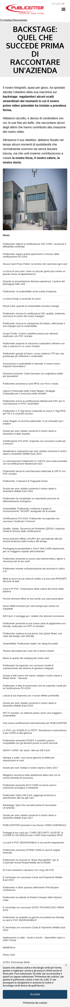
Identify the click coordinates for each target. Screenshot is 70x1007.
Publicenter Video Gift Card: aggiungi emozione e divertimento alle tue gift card (29, 796)
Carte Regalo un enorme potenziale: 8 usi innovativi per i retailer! (33, 422)
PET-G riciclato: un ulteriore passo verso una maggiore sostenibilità (32, 714)
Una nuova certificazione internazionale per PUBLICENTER (35, 723)
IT (63, 4)
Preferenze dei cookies (35, 1003)
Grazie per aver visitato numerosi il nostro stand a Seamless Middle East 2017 (29, 816)
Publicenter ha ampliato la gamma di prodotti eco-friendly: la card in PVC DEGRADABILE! (34, 918)
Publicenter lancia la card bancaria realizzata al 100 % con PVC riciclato (34, 472)
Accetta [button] (35, 994)
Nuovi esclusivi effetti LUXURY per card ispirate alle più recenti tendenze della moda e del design (32, 540)
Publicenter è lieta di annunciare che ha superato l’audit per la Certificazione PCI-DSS (35, 687)
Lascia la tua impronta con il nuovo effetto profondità (31, 695)
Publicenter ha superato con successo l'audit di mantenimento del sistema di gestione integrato (28, 666)
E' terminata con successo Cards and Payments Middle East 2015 (32, 878)
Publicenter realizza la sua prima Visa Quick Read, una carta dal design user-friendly (32, 634)
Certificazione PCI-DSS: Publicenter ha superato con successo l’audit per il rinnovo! (31, 519)
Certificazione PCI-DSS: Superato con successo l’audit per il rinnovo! (34, 442)
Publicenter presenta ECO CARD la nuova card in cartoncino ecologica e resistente (29, 786)
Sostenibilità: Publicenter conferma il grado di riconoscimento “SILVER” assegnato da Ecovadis (29, 510)
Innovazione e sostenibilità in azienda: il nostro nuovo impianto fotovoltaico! (31, 365)
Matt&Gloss (9, 947)
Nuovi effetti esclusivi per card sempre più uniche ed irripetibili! (31, 607)
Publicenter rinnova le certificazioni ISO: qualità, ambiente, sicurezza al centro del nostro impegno (34, 315)
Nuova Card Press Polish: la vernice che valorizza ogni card (35, 264)
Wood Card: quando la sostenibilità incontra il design (31, 306)
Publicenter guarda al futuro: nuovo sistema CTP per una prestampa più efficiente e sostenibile (33, 355)
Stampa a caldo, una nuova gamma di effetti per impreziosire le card (29, 759)
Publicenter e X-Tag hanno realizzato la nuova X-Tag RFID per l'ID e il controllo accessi (34, 412)
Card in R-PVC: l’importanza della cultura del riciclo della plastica (33, 590)
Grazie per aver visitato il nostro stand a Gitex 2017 (30, 767)
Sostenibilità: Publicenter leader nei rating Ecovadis (30, 643)
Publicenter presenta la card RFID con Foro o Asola (30, 383)
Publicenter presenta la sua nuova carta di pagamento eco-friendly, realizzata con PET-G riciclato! (34, 624)
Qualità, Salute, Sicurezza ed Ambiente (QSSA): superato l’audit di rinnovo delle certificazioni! (34, 530)
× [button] (66, 965)
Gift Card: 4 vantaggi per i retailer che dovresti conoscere (33, 616)
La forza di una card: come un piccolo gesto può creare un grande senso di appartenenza (34, 272)
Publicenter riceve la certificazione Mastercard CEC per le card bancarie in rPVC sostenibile (34, 402)
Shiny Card (9, 954)
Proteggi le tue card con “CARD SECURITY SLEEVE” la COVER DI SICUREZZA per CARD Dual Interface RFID (33, 834)
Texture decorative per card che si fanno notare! (28, 650)
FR (53, 4)
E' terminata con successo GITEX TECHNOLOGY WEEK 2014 (33, 908)
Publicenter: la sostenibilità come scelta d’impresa (29, 291)
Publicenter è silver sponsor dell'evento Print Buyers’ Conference (31, 888)
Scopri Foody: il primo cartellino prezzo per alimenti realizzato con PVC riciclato (30, 335)
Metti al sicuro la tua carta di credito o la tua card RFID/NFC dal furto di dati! (35, 580)
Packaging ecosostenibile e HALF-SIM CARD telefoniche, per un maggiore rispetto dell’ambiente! (34, 550)
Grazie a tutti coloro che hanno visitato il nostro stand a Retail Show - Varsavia (32, 677)
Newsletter (20, 20)
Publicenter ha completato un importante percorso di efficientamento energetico (31, 499)
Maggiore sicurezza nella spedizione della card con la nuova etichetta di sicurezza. (31, 776)
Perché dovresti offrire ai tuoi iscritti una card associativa (33, 598)
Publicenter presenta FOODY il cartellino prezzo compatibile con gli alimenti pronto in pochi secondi (30, 741)
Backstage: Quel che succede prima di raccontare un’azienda (29, 806)
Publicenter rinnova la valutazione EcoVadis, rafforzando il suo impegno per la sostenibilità (34, 324)
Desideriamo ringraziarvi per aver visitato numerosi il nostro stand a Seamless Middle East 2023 (35, 452)
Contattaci (6, 20)
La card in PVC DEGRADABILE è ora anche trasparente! (33, 842)
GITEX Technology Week (16, 962)
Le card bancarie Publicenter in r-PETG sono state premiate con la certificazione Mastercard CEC (35, 462)
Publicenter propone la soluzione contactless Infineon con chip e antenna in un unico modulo (34, 344)
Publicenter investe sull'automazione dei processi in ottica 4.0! (34, 570)
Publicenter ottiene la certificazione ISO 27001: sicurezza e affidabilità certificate (34, 245)
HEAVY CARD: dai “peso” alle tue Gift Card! (26, 750)
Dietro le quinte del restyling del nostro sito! (26, 658)
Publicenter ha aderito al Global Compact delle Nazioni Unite (32, 898)
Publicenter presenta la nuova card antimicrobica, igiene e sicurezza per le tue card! (34, 560)
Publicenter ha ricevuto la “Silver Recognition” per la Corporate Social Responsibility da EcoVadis (31, 861)
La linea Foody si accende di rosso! (22, 298)
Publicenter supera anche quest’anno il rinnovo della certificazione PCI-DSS (31, 255)
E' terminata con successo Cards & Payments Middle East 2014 (34, 928)
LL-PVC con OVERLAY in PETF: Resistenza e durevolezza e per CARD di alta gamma (34, 731)
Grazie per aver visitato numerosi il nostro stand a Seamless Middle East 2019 (29, 704)
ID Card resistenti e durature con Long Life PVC (28, 870)
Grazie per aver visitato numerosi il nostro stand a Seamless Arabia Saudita (29, 432)
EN (58, 4)
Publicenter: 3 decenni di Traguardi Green (25, 481)
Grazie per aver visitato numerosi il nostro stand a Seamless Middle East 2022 (29, 490)
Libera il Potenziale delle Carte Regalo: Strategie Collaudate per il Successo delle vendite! (29, 392)
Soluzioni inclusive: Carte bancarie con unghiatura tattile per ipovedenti (33, 375)
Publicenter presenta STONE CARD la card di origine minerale (31, 851)
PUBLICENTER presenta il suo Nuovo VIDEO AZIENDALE (34, 825)
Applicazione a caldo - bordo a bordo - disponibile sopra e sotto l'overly (34, 939)
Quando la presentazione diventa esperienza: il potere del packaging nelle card (34, 282)
